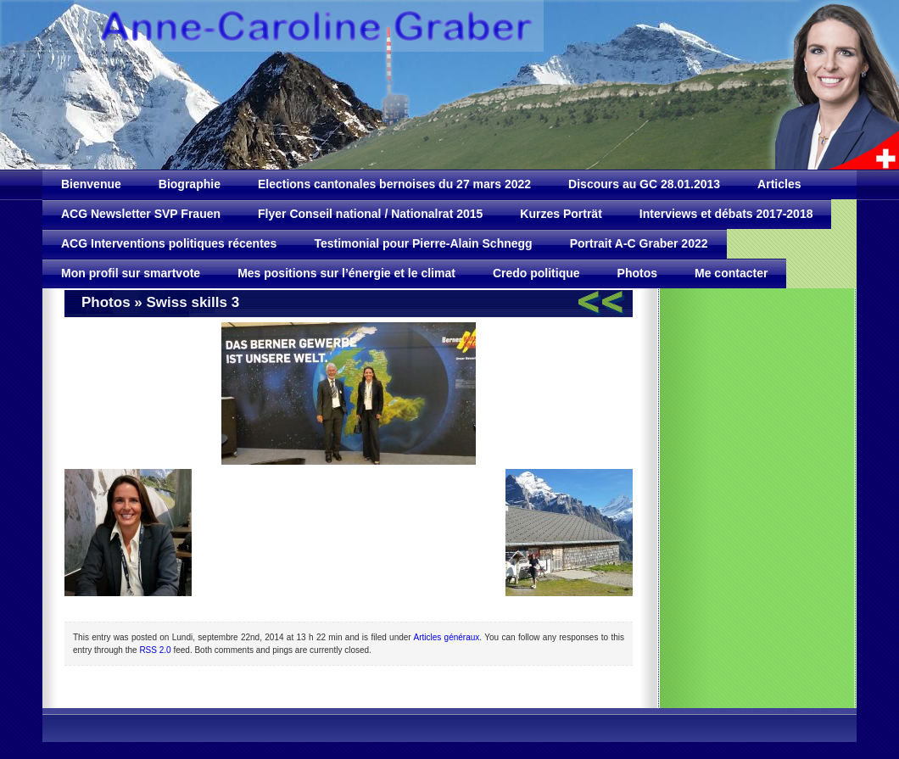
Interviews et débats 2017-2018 (726, 213)
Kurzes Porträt (560, 213)
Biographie (190, 184)
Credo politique (536, 273)
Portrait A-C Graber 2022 (639, 243)
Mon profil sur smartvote (130, 273)
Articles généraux (446, 637)
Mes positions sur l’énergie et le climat (346, 273)
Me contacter (731, 273)
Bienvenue (91, 184)
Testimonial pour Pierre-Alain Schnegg (423, 243)
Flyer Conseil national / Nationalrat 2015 (370, 213)
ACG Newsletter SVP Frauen (141, 213)
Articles (779, 184)
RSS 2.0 (154, 650)
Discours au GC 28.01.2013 (644, 184)
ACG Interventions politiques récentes (168, 243)
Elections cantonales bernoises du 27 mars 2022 (394, 184)
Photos (637, 273)
